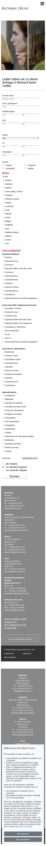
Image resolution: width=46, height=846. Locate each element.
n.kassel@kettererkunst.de (14, 610)
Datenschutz (9, 653)
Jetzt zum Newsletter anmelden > (21, 639)
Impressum (27, 653)
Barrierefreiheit (10, 657)
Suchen (14, 476)
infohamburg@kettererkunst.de (16, 530)
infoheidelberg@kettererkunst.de (16, 593)
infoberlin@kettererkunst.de (14, 552)
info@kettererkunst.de (12, 508)
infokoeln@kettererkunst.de (14, 572)
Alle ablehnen (23, 834)
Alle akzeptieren (23, 839)
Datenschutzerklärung (23, 826)
